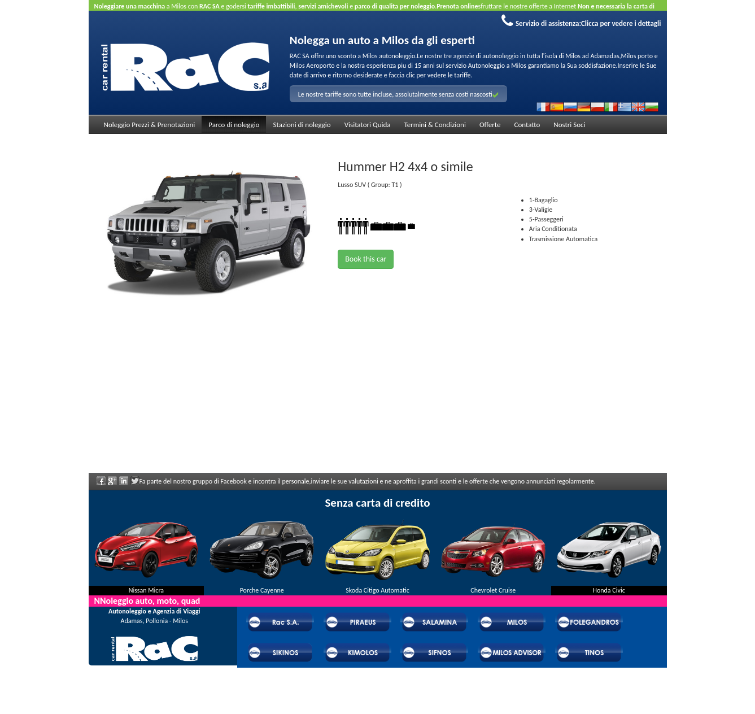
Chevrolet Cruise (493, 590)
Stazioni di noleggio (301, 124)
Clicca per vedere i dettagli (621, 23)
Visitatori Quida (367, 124)
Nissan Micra (146, 590)
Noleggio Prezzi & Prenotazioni (149, 124)
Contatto (527, 124)
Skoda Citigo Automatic (377, 590)
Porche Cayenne (262, 590)
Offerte (490, 124)
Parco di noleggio (233, 124)
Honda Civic (608, 590)
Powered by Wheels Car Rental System (151, 709)
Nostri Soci (569, 124)
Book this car (365, 259)
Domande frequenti (154, 683)
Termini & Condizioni (435, 124)
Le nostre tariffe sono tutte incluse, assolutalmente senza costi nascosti (398, 94)
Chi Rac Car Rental (154, 668)
